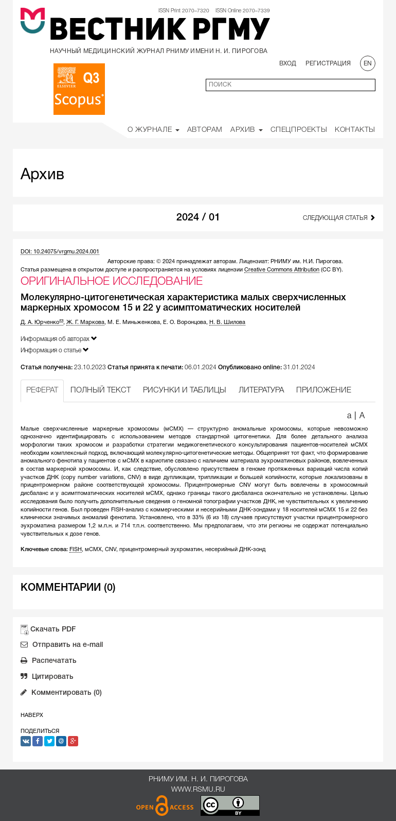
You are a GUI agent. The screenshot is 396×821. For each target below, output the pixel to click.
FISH (75, 549)
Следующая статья (339, 217)
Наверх (32, 715)
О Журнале (153, 130)
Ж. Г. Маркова (85, 322)
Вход (287, 63)
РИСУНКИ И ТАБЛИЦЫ (184, 390)
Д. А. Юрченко (42, 322)
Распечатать (49, 662)
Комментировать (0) (61, 694)
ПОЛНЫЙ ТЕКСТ (100, 390)
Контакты (355, 130)
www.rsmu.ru (198, 789)
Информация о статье (55, 350)
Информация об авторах (59, 338)
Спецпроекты (299, 130)
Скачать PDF (53, 629)
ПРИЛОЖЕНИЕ (323, 390)
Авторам (205, 130)
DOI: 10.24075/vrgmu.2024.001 (60, 251)
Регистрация (328, 63)
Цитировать (47, 678)
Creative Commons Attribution (281, 269)
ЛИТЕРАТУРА (261, 390)
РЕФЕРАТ (42, 390)
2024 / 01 (198, 218)
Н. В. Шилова (227, 322)
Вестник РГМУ (159, 31)
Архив (246, 130)
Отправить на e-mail (62, 646)
